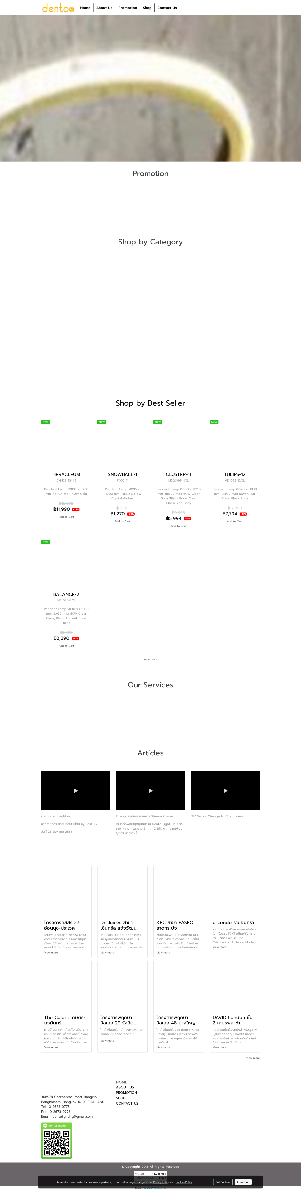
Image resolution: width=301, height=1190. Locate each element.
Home (85, 7)
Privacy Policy (161, 1182)
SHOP (120, 1098)
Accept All (243, 1182)
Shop (147, 7)
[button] (183, 7)
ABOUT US (125, 1087)
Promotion (127, 7)
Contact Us (167, 7)
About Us (104, 7)
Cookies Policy (184, 1182)
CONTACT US (127, 1103)
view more (150, 659)
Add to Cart (66, 517)
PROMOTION (126, 1092)
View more (51, 953)
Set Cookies (223, 1182)
